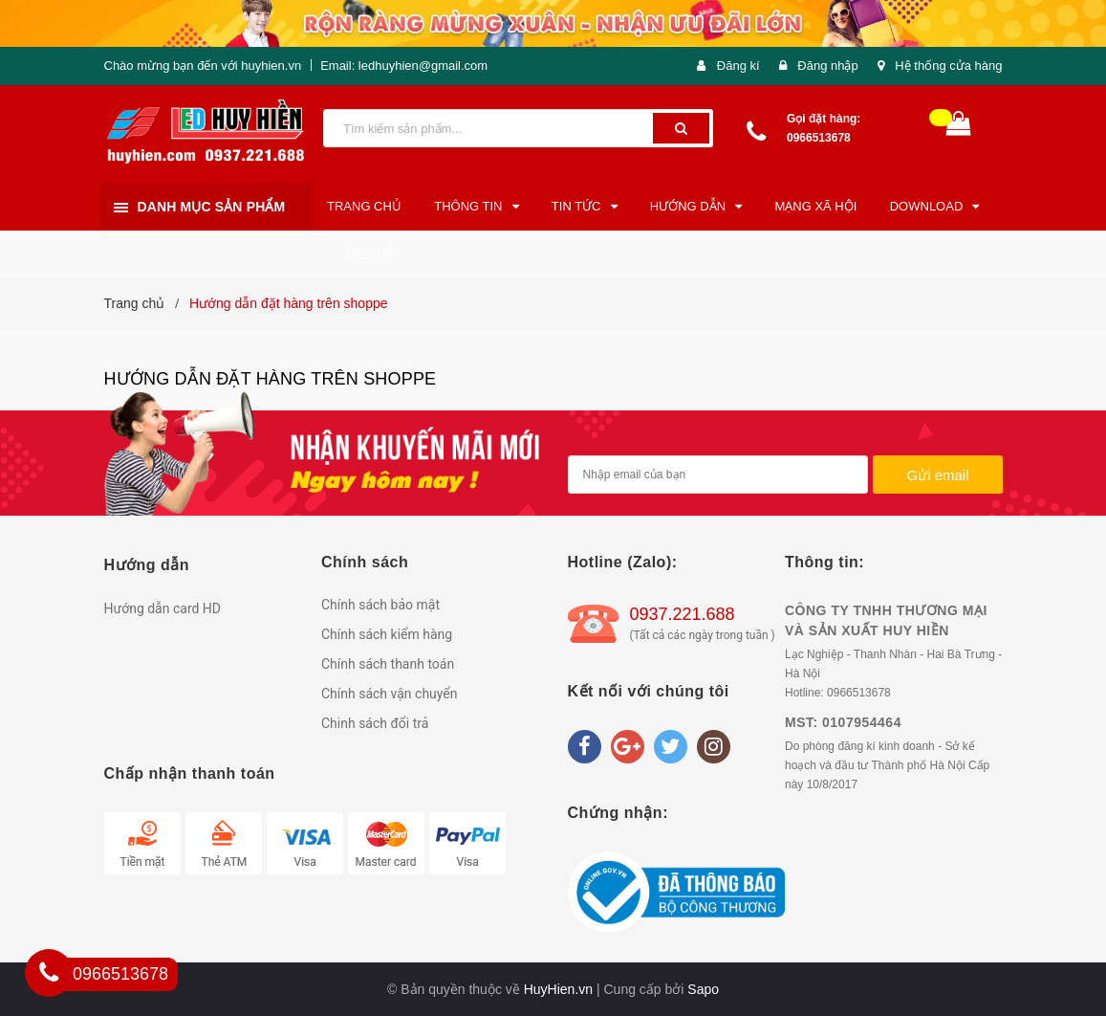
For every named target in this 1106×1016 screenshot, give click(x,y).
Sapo (703, 989)
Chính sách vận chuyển (389, 693)
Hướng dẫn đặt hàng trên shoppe (270, 378)
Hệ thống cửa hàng (948, 65)
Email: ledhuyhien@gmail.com (404, 65)
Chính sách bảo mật (380, 604)
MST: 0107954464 (843, 722)
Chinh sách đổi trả (374, 723)
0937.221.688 (682, 614)
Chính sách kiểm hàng (386, 634)
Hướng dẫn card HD (163, 608)
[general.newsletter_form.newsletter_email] (718, 474)
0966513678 (819, 137)
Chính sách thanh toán (387, 664)
